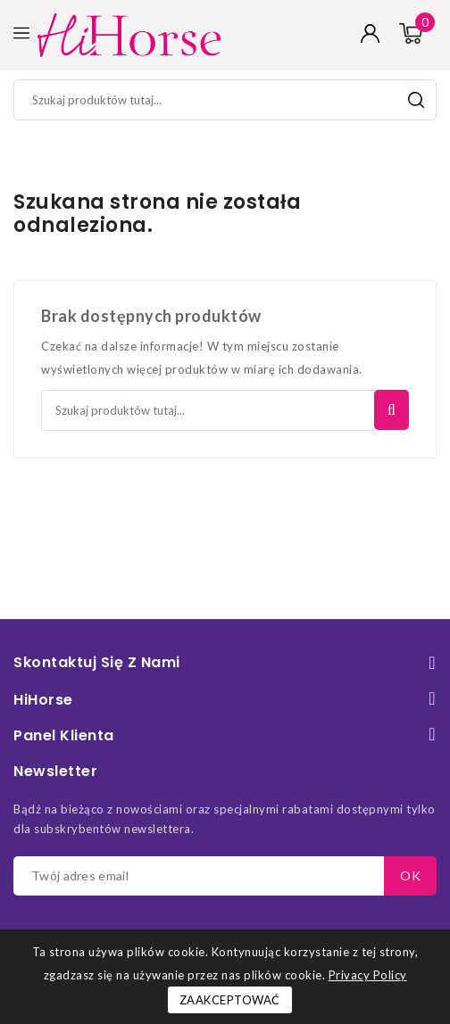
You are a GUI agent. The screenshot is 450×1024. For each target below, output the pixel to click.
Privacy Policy (368, 975)
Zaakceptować (229, 1000)
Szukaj (416, 99)
